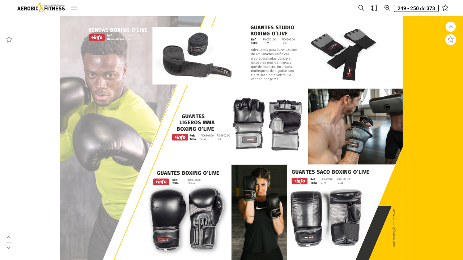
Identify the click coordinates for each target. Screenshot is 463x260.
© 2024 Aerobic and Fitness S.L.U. (435, 254)
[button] (20, 8)
